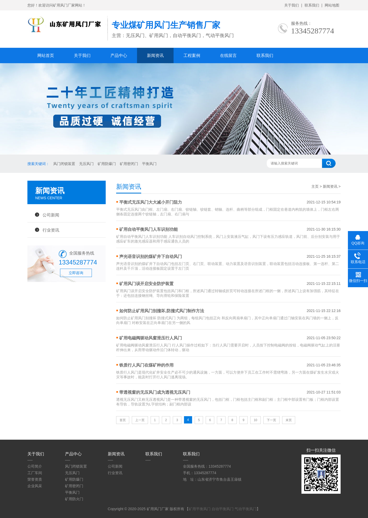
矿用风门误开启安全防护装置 (146, 283)
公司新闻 (51, 215)
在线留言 (228, 55)
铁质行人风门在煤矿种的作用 (146, 365)
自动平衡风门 (223, 509)
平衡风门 (149, 164)
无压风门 (86, 164)
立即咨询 (76, 273)
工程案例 (191, 55)
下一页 (271, 420)
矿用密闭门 (129, 164)
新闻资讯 (155, 55)
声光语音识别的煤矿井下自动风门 (150, 256)
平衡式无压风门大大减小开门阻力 (150, 202)
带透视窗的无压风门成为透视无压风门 (154, 392)
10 (255, 420)
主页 (315, 186)
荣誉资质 (34, 479)
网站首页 (45, 55)
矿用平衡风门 (200, 509)
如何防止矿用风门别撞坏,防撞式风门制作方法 (161, 311)
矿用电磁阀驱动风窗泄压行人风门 (150, 338)
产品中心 (118, 55)
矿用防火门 (74, 499)
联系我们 (312, 5)
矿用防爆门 (107, 164)
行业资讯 (51, 230)
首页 (123, 420)
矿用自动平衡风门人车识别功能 (148, 229)
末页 (289, 420)
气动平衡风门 (246, 509)
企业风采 (34, 486)
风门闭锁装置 (64, 164)
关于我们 (291, 5)
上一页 (140, 420)
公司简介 (34, 466)
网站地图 (332, 5)
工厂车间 (34, 473)
